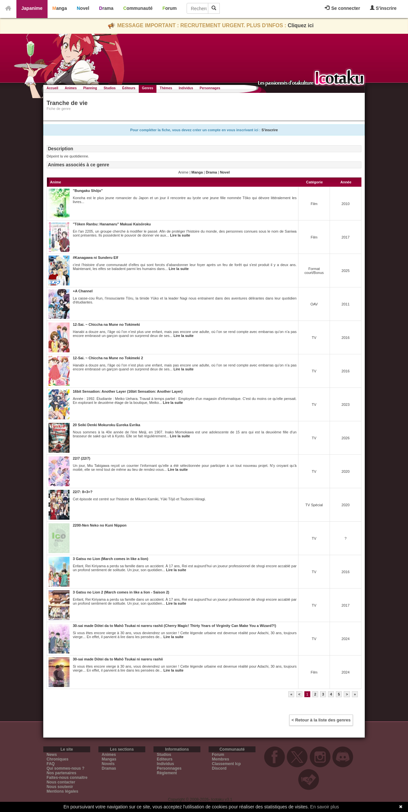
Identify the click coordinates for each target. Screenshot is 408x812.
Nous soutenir (60, 786)
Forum (169, 8)
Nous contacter (61, 782)
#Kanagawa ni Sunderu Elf (95, 258)
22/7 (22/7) (81, 458)
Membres (220, 759)
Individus (186, 88)
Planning (90, 88)
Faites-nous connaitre (67, 777)
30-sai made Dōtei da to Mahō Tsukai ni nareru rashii (118, 659)
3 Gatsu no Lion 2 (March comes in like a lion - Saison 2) (121, 592)
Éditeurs (128, 88)
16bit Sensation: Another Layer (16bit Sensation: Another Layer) (128, 391)
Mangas (109, 759)
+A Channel (82, 291)
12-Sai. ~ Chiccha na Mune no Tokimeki (106, 324)
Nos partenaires (61, 773)
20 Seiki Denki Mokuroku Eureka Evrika (106, 425)
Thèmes (166, 88)
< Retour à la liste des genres (321, 720)
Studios (110, 88)
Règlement (167, 773)
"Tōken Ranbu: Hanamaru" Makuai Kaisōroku (112, 224)
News (52, 754)
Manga (59, 8)
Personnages (210, 88)
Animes (71, 88)
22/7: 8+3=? (82, 492)
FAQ (51, 763)
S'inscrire (383, 8)
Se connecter (342, 8)
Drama (106, 8)
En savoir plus (324, 806)
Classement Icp (226, 763)
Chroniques (58, 759)
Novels (108, 763)
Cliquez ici (301, 25)
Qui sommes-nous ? (65, 768)
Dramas (109, 768)
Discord (219, 768)
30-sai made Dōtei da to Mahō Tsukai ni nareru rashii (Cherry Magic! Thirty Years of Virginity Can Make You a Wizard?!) (174, 626)
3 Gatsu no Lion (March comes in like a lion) (110, 559)
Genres (147, 88)
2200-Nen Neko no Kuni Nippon (100, 525)
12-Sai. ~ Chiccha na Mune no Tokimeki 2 (108, 358)
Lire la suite (180, 235)
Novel (83, 8)
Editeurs (165, 759)
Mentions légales (62, 791)
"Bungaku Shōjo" (88, 191)
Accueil (52, 88)
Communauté (138, 8)
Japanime (32, 8)
